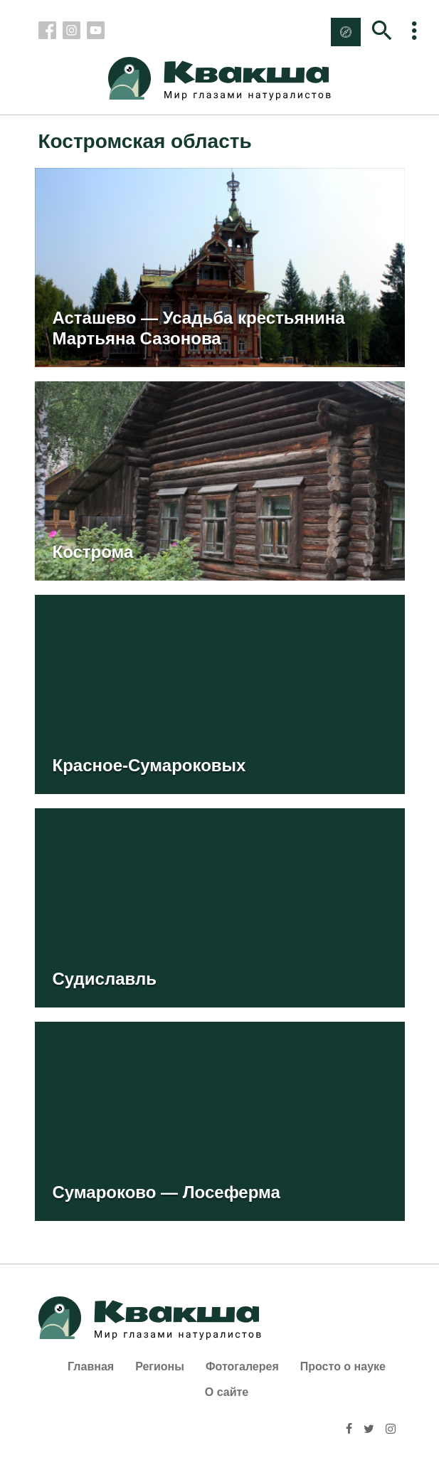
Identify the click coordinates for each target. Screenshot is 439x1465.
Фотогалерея (242, 1366)
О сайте (226, 1392)
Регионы (159, 1366)
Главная (91, 1366)
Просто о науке (343, 1366)
